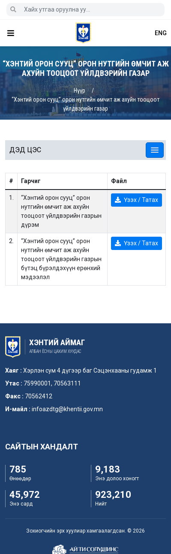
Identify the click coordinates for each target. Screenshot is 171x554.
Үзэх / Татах (136, 199)
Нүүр (79, 90)
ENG (161, 33)
